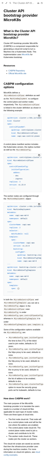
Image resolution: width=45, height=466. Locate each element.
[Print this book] (38, 3)
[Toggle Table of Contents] (2, 3)
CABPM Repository (16, 71)
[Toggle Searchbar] (10, 3)
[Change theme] (6, 3)
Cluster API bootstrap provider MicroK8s (21, 15)
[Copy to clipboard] (39, 115)
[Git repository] (41, 3)
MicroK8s (26, 54)
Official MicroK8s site (17, 73)
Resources (9, 65)
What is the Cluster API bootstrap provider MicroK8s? (19, 34)
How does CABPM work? (17, 396)
